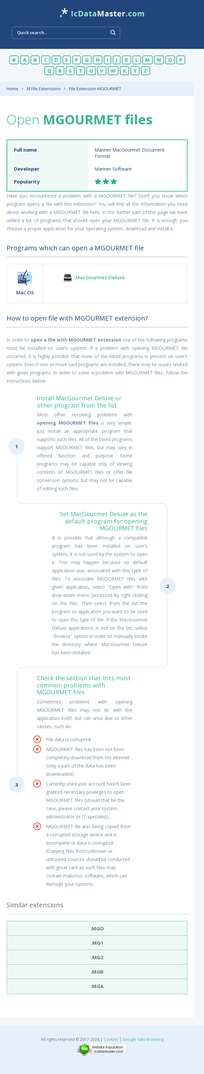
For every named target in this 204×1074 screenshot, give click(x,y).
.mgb (97, 971)
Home (12, 89)
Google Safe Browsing (143, 1039)
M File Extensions (44, 89)
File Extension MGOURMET (95, 89)
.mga (97, 986)
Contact (111, 1039)
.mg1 (97, 942)
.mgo (97, 928)
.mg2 (97, 957)
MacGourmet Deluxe (100, 277)
